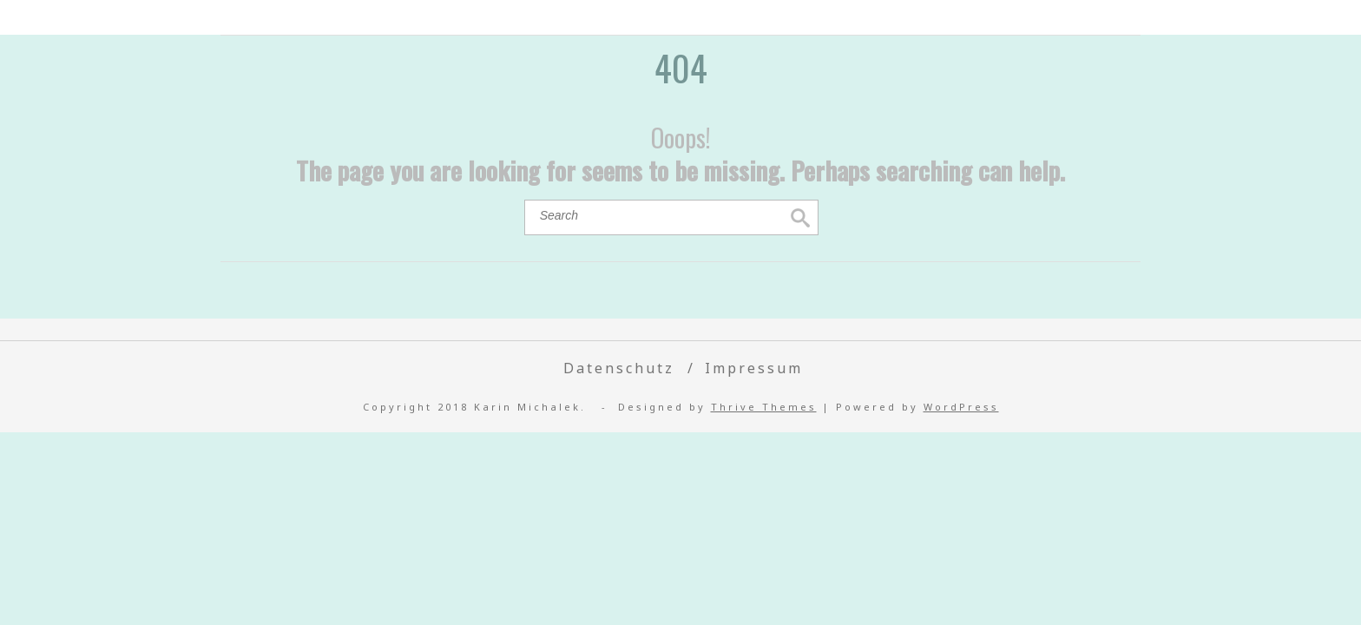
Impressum (754, 368)
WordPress (961, 406)
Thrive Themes (764, 406)
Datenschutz (618, 368)
